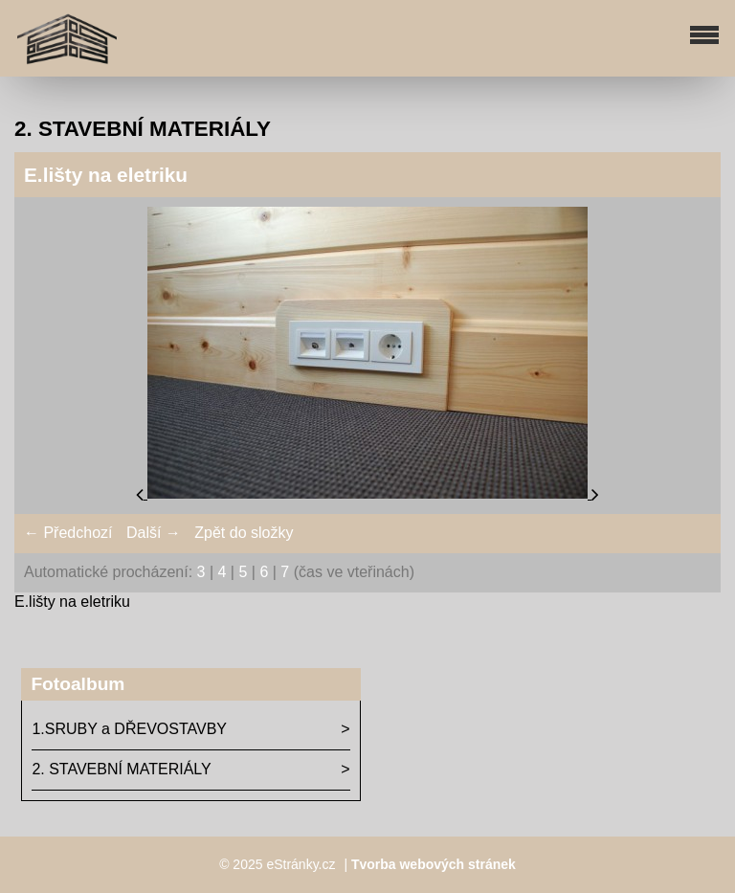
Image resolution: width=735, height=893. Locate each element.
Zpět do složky (243, 533)
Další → (153, 533)
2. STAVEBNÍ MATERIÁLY (121, 769)
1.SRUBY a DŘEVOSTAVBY (129, 729)
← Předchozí (68, 533)
